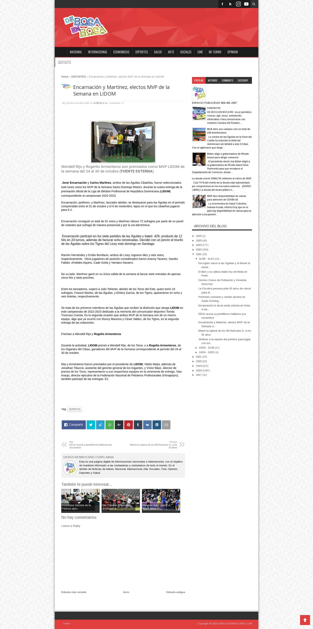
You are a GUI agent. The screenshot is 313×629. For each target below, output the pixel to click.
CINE (200, 52)
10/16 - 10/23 (207, 352)
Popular (198, 80)
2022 (199, 254)
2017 (199, 374)
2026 (199, 235)
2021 (199, 356)
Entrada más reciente (73, 592)
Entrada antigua (175, 592)
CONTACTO (64, 62)
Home (61, 52)
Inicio (126, 592)
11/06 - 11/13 (207, 258)
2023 (199, 249)
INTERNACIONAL (97, 52)
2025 (199, 240)
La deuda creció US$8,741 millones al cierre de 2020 (221, 178)
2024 (199, 244)
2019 (199, 365)
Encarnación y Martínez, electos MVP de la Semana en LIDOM (121, 90)
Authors (212, 80)
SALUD (158, 52)
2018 (199, 370)
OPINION (232, 52)
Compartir (76, 424)
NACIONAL (76, 52)
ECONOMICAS (121, 52)
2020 (199, 361)
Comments (227, 80)
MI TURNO (215, 52)
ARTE (171, 52)
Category (243, 80)
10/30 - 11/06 (207, 347)
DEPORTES (141, 52)
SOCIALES (185, 52)
